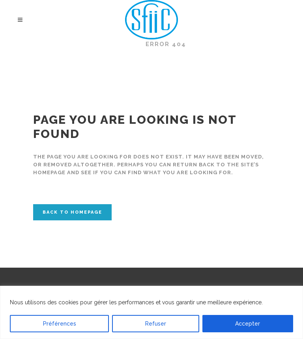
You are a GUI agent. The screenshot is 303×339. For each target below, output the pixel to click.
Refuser (155, 323)
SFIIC (126, 44)
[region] (151, 312)
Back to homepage (72, 212)
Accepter (247, 323)
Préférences (59, 323)
